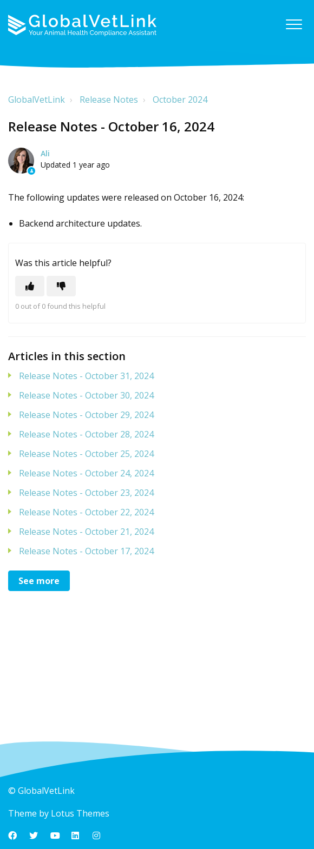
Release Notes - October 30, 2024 (86, 395)
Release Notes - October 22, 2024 (86, 512)
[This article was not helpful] (61, 286)
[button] (294, 24)
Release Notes (109, 99)
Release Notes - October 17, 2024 (86, 551)
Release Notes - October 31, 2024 (86, 376)
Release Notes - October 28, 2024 (86, 434)
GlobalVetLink (36, 99)
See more (39, 581)
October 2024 (180, 99)
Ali (45, 153)
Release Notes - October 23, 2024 (86, 493)
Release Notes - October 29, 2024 (86, 415)
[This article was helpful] (29, 286)
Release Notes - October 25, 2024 (86, 454)
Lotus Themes (80, 813)
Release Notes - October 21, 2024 (86, 532)
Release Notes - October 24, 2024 (86, 473)
